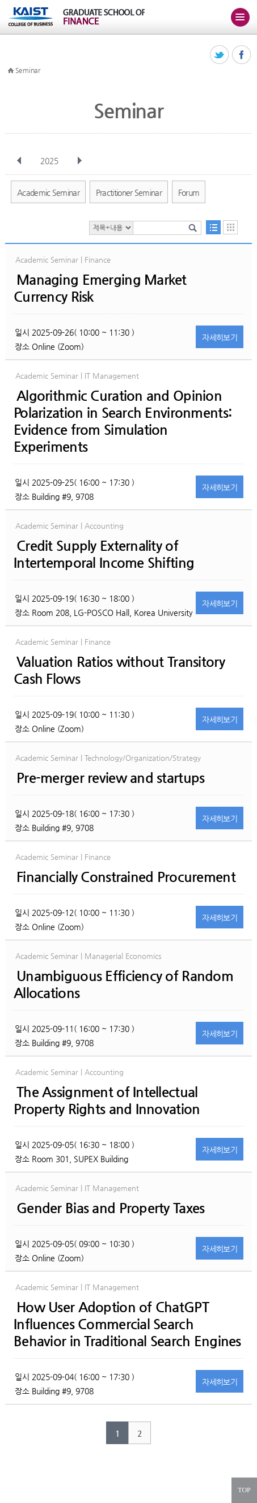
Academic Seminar (48, 192)
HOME (11, 70)
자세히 (219, 337)
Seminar (27, 70)
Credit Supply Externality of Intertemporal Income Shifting (104, 554)
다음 (79, 161)
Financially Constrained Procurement (125, 877)
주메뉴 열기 (240, 17)
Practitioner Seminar (129, 192)
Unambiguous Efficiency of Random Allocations (123, 984)
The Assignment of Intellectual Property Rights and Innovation (107, 1100)
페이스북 (242, 55)
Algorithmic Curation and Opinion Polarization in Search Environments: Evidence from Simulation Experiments (122, 421)
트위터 (220, 55)
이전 (19, 161)
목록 (213, 227)
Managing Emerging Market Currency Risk (100, 288)
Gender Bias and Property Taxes (110, 1208)
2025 (50, 160)
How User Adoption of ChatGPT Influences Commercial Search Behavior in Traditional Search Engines (127, 1324)
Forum (189, 192)
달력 (230, 227)
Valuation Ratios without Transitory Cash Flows (119, 670)
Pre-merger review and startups (110, 778)
